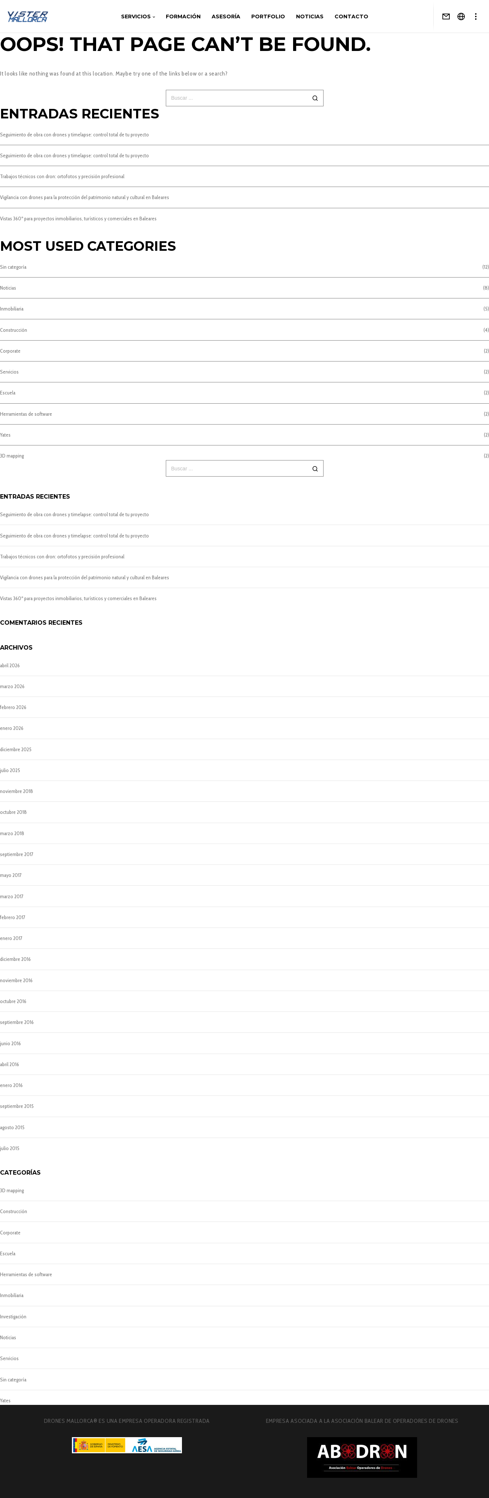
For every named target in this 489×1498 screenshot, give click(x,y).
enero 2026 (11, 728)
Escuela (7, 392)
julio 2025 (10, 770)
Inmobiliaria (11, 308)
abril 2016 (9, 1064)
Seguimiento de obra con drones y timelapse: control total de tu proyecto (74, 134)
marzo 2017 (11, 896)
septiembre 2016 (17, 1022)
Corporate (10, 351)
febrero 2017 (12, 917)
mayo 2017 (11, 875)
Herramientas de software (26, 414)
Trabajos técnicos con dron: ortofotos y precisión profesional (62, 176)
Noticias (8, 287)
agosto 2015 (12, 1127)
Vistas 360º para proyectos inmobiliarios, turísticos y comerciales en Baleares (78, 218)
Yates (5, 435)
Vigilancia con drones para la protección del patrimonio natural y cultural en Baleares (84, 197)
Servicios (9, 371)
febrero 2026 (13, 707)
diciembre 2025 (16, 749)
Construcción (13, 330)
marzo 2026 (12, 686)
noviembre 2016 (16, 980)
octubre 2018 (13, 812)
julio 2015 (9, 1148)
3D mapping (12, 455)
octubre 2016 (13, 1001)
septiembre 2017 (16, 854)
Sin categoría (13, 267)
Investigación (13, 1316)
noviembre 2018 (16, 791)
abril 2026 (10, 665)
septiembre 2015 (17, 1106)
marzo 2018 (12, 833)
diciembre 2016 (15, 959)
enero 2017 (11, 938)
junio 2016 (10, 1043)
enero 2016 (11, 1085)
